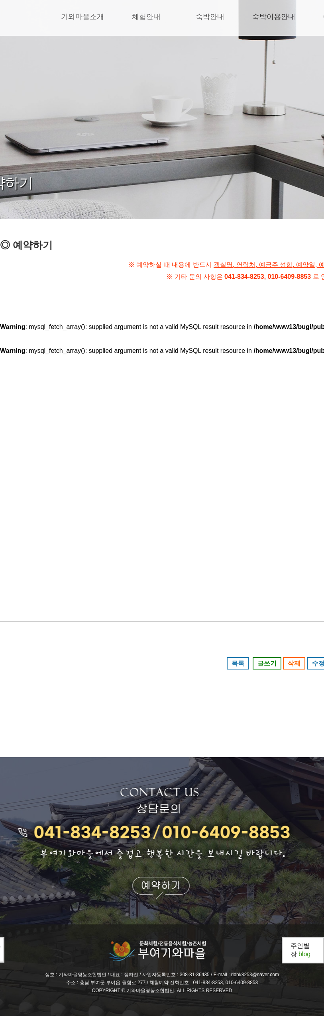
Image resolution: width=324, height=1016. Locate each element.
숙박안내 (210, 17)
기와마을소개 (82, 17)
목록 (238, 663)
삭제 (294, 663)
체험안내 (146, 17)
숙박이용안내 (273, 17)
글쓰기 (267, 663)
